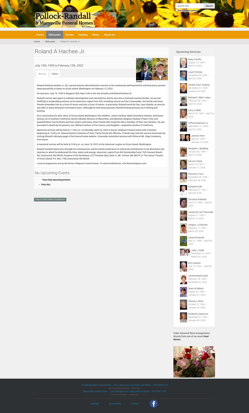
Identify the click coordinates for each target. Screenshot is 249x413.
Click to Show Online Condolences (50, 199)
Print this (45, 184)
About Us (109, 34)
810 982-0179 (161, 385)
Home (40, 34)
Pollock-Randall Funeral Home (96, 385)
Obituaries (54, 34)
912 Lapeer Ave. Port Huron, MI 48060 (132, 385)
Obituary (42, 74)
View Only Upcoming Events (56, 179)
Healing (82, 34)
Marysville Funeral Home (95, 391)
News (95, 34)
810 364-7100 (159, 391)
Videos (54, 74)
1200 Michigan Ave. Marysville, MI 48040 (130, 391)
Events (70, 34)
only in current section (187, 11)
